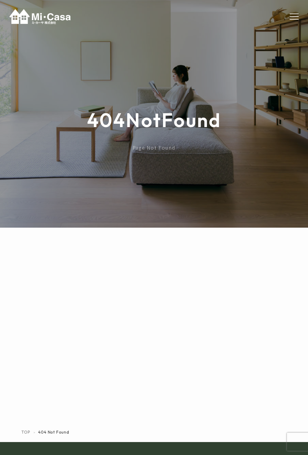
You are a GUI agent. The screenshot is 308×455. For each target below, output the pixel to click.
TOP (25, 432)
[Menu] (294, 17)
